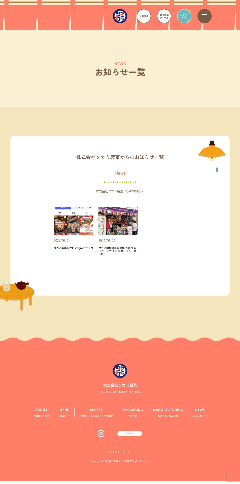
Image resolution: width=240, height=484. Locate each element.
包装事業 (143, 16)
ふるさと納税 (184, 16)
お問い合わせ (130, 435)
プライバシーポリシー (120, 454)
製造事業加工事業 (164, 16)
